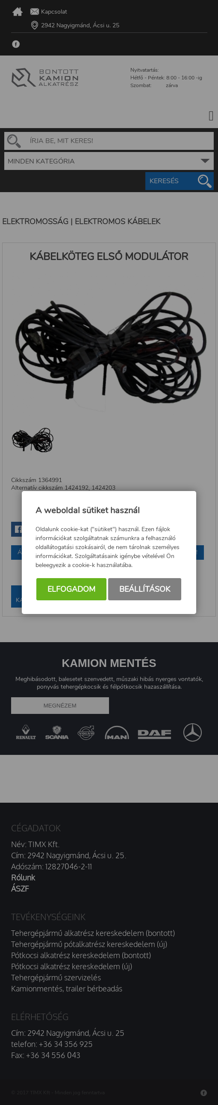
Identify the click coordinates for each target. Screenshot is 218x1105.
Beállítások (144, 590)
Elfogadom (71, 590)
